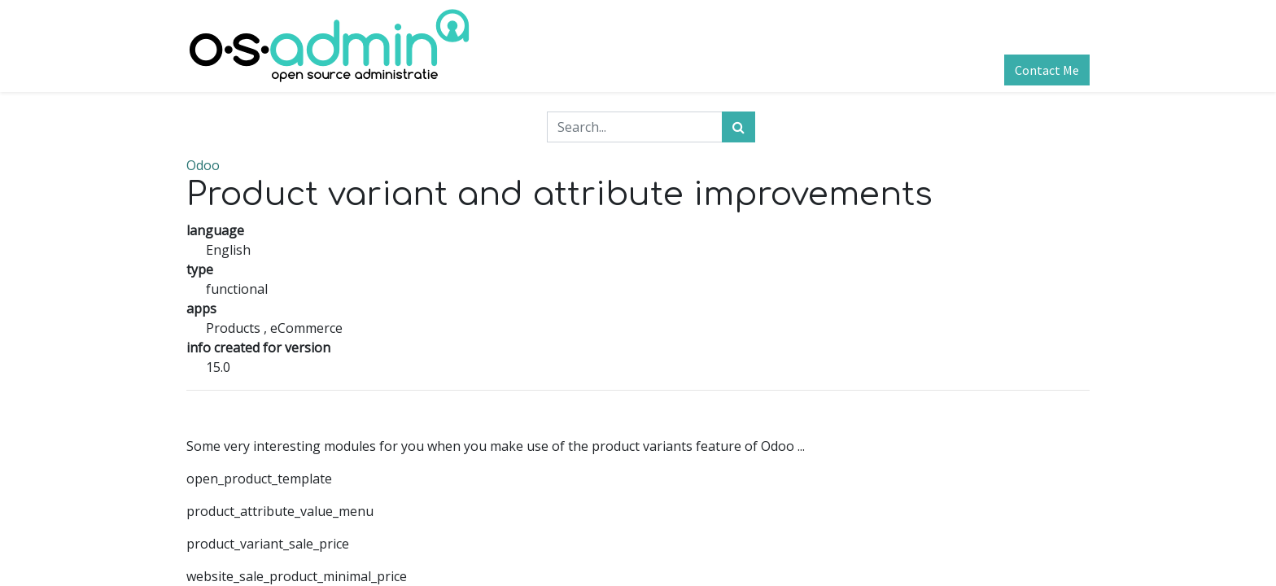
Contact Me (1047, 70)
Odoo (203, 165)
